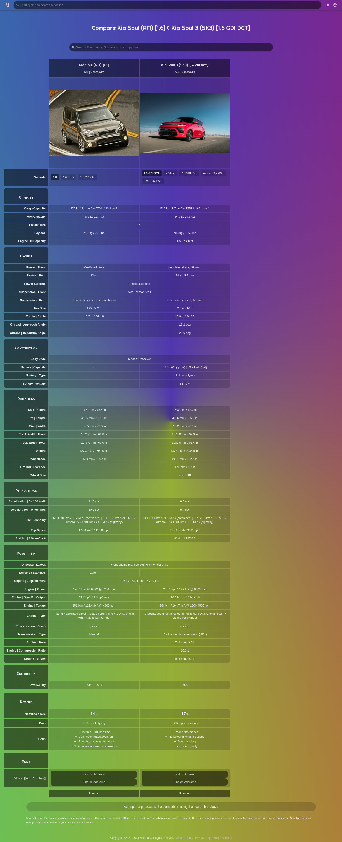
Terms (189, 838)
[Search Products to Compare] (171, 47)
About (179, 838)
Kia (86, 72)
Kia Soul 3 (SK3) (174, 65)
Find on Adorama (94, 782)
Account (227, 838)
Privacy (199, 838)
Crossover (97, 72)
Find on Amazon (94, 774)
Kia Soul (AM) (90, 65)
